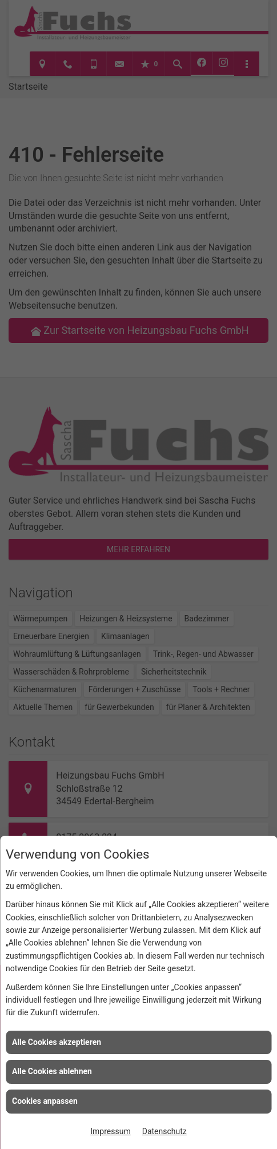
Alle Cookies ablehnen (52, 1071)
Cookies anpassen (45, 1101)
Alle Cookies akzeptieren (56, 1042)
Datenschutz (164, 1131)
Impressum (110, 1131)
